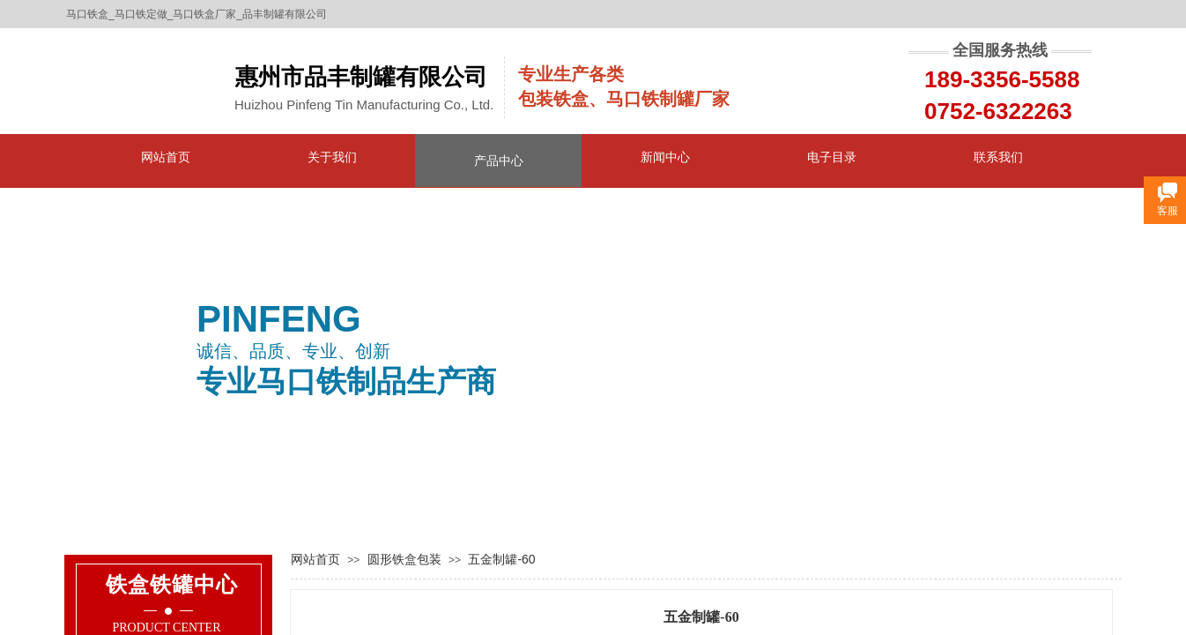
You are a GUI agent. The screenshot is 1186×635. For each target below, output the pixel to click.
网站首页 (165, 157)
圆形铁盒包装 (404, 559)
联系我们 (998, 157)
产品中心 (498, 160)
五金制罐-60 (501, 559)
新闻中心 (665, 157)
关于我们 (332, 157)
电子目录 (831, 157)
